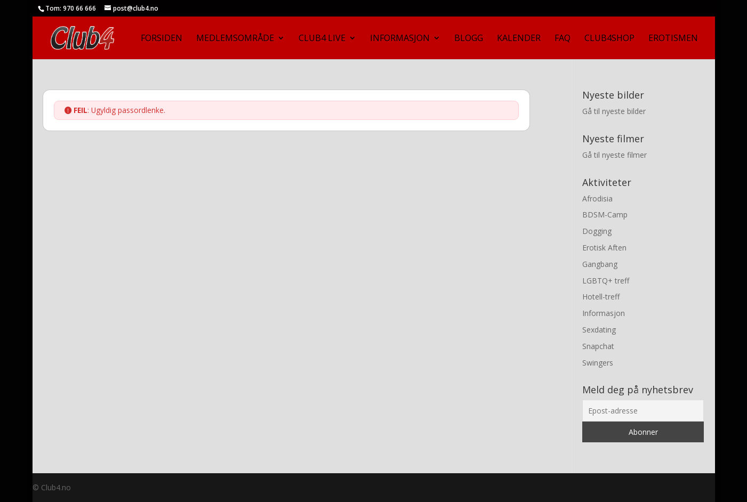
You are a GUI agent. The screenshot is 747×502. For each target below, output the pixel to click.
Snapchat (598, 346)
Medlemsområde (235, 39)
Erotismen (673, 39)
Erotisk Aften (604, 247)
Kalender (519, 39)
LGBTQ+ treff (605, 281)
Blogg (468, 39)
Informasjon (400, 39)
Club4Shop (609, 39)
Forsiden (161, 39)
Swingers (597, 363)
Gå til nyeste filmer (614, 155)
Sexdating (599, 330)
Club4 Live (322, 39)
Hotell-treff (601, 297)
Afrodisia (597, 198)
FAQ (563, 39)
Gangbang (599, 264)
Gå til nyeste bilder (614, 111)
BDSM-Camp (605, 214)
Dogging (597, 231)
